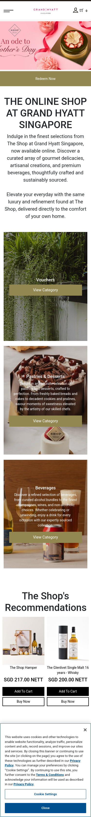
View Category (45, 290)
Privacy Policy (23, 784)
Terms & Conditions (50, 775)
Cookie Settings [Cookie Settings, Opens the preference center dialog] (45, 794)
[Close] (85, 730)
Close (45, 808)
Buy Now (23, 705)
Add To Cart (24, 695)
